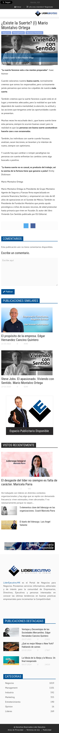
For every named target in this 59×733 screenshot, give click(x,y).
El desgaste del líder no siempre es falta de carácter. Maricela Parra (29, 482)
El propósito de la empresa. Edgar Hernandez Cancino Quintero (23, 338)
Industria (29, 692)
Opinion (29, 706)
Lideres (29, 711)
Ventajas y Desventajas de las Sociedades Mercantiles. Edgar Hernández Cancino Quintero (36, 632)
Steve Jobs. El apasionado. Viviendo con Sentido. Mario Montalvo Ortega (27, 381)
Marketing (29, 697)
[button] (12, 13)
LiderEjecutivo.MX (11, 582)
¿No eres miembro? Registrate (39, 7)
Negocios (6, 32)
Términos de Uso (33, 730)
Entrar (17, 7)
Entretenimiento (29, 702)
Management (18, 32)
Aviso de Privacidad (15, 730)
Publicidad (47, 730)
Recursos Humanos (34, 32)
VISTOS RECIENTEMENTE (18, 445)
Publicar (9, 292)
